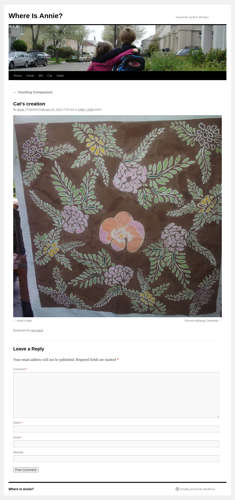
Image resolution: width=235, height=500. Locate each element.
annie (20, 109)
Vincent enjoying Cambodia (201, 320)
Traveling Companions (33, 92)
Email (17, 437)
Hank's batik (24, 320)
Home (18, 75)
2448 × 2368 (86, 109)
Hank (60, 75)
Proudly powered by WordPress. (198, 489)
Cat (49, 75)
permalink (37, 330)
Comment (20, 369)
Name (17, 422)
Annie (30, 75)
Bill (41, 75)
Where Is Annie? (36, 16)
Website (18, 452)
